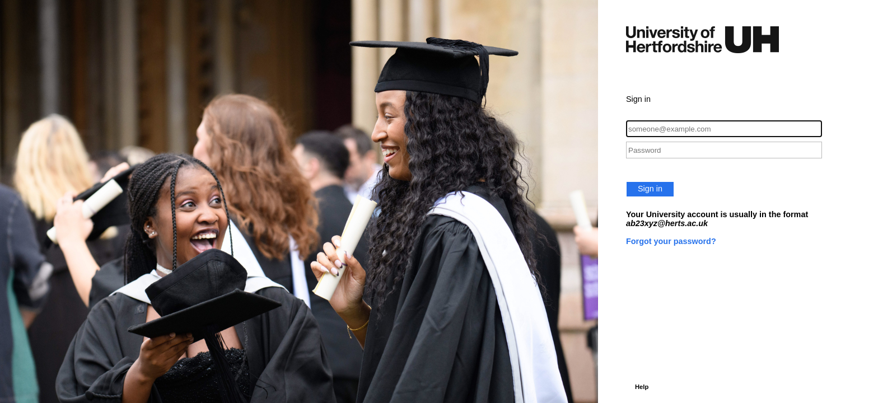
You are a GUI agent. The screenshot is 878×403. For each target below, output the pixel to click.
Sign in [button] (650, 188)
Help (641, 386)
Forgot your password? (671, 241)
